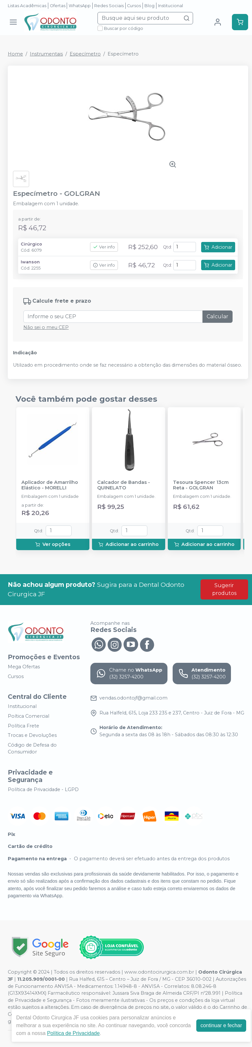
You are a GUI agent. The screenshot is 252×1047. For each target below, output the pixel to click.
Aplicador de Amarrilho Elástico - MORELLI (49, 485)
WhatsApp (80, 5)
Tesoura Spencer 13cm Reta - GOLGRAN (201, 485)
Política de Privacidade (73, 1033)
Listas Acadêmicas (27, 5)
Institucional (170, 5)
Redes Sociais (109, 5)
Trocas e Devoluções (32, 735)
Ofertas (57, 5)
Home (15, 54)
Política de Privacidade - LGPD (43, 789)
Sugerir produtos (224, 589)
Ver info (104, 247)
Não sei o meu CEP (46, 327)
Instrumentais (46, 54)
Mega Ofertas (24, 667)
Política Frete (23, 726)
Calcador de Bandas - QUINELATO (123, 485)
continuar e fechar (221, 1025)
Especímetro (85, 54)
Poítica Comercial (28, 716)
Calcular (217, 316)
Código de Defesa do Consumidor (32, 748)
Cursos (134, 5)
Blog (149, 5)
